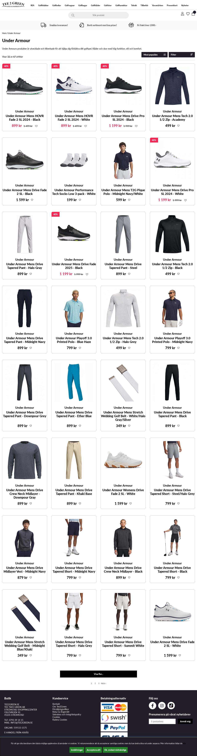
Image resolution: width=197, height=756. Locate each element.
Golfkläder (95, 5)
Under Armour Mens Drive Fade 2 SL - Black (25, 192)
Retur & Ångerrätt (60, 712)
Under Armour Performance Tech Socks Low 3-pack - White (74, 192)
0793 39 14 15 (16, 720)
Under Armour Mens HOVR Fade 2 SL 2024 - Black (25, 117)
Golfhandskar (121, 5)
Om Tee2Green (59, 706)
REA (32, 5)
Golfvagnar (70, 5)
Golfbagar (82, 5)
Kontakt (56, 704)
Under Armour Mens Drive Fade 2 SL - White (172, 643)
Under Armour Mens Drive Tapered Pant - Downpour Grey (24, 414)
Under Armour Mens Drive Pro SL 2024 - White (172, 192)
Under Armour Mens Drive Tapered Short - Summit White (123, 643)
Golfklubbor (43, 5)
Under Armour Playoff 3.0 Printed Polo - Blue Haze (74, 340)
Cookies (56, 717)
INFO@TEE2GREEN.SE (22, 722)
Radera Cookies (59, 719)
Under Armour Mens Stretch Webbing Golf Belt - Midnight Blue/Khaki (24, 645)
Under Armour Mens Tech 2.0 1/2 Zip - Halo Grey (123, 340)
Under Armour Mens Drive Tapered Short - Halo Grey (73, 643)
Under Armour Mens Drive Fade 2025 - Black (74, 266)
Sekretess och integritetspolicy (66, 714)
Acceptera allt (93, 750)
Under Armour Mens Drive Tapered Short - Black (172, 569)
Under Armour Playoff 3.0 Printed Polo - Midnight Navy (172, 340)
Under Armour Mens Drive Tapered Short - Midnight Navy (74, 569)
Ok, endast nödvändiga (115, 750)
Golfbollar (56, 5)
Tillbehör (144, 5)
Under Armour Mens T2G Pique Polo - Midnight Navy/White (123, 192)
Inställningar (77, 750)
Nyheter (185, 5)
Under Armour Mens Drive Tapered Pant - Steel (123, 266)
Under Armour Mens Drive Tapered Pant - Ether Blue (73, 414)
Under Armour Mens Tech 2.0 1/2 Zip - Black (172, 266)
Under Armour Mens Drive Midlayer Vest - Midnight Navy (25, 569)
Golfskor (108, 5)
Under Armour (14, 33)
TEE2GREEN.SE (11, 704)
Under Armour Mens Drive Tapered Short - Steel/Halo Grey (172, 492)
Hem (4, 33)
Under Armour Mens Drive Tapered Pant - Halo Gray (24, 266)
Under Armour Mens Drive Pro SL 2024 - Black (123, 117)
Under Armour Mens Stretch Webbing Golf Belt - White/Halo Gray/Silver (123, 415)
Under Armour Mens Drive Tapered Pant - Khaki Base (73, 492)
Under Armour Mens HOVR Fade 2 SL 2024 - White (74, 117)
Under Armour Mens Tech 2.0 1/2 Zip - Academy (172, 117)
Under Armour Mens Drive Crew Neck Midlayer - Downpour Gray (24, 493)
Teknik (134, 5)
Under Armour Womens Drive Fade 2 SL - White (123, 492)
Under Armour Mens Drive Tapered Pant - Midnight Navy (24, 340)
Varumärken (157, 5)
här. (184, 743)
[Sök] (98, 15)
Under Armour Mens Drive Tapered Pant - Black (172, 414)
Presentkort (172, 5)
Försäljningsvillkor (60, 709)
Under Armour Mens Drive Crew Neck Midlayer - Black (123, 569)
